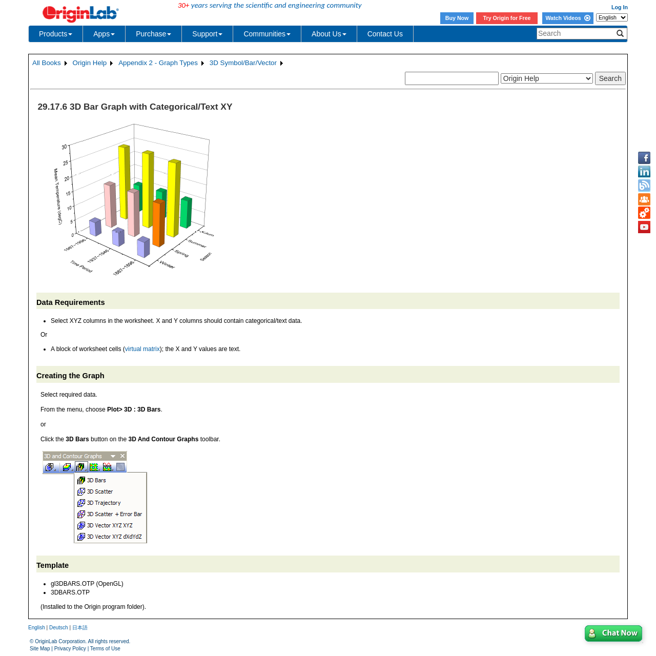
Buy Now (457, 18)
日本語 (80, 627)
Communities (267, 34)
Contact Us (385, 34)
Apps (104, 34)
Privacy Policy (70, 648)
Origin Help (90, 63)
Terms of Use (105, 648)
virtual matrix (142, 349)
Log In (619, 7)
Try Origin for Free (507, 18)
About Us (329, 34)
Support (207, 34)
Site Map (40, 648)
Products (55, 34)
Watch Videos (567, 18)
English (36, 627)
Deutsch (58, 627)
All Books (46, 63)
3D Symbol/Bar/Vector (243, 63)
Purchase (153, 34)
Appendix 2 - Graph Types (158, 63)
